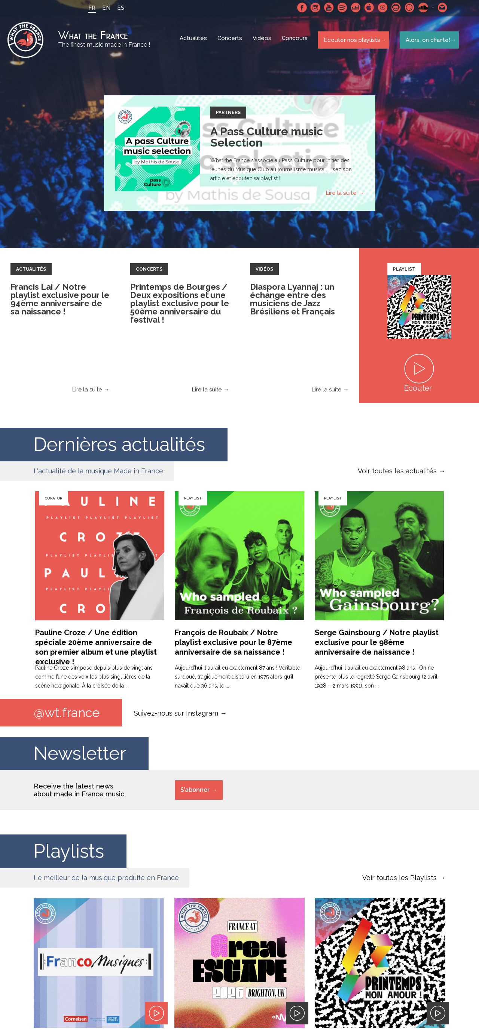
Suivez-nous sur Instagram (176, 715)
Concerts (230, 41)
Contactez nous (440, 7)
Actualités (194, 41)
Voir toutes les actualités (397, 473)
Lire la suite (341, 194)
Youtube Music (380, 7)
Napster (394, 7)
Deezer (354, 7)
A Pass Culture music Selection (266, 139)
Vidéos (262, 41)
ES (118, 7)
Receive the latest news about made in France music (79, 792)
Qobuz (407, 7)
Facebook (300, 7)
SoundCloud (421, 7)
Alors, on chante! (426, 40)
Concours (295, 41)
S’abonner (195, 792)
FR (89, 7)
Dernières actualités (119, 446)
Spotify (340, 7)
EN (104, 7)
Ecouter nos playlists (351, 40)
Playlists (69, 854)
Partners (228, 114)
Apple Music (367, 7)
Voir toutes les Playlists (399, 880)
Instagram (313, 7)
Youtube (327, 7)
